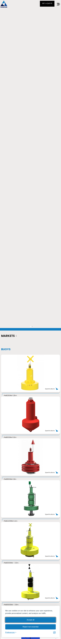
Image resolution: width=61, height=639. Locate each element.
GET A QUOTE (47, 3)
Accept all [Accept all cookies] (30, 620)
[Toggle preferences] (10, 632)
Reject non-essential (30, 627)
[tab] (30, 326)
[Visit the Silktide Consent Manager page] (54, 632)
